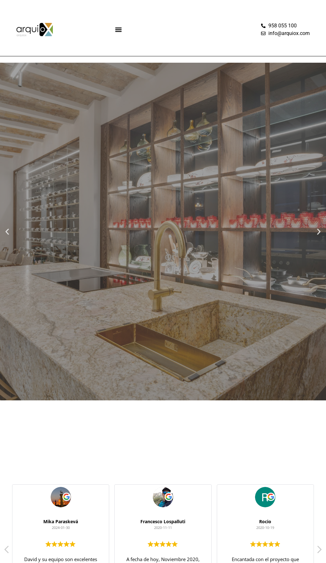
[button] (118, 30)
